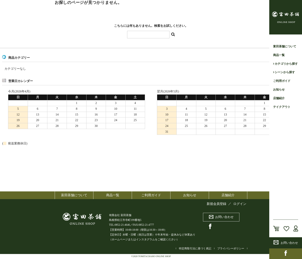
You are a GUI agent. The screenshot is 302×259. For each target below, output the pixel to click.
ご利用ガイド (281, 80)
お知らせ (279, 89)
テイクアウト (281, 106)
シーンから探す (285, 72)
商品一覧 (279, 55)
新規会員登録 (216, 204)
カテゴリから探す (286, 63)
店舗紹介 (279, 98)
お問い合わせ (285, 242)
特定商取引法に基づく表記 (195, 248)
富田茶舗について (284, 46)
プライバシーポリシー (230, 248)
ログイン (239, 204)
